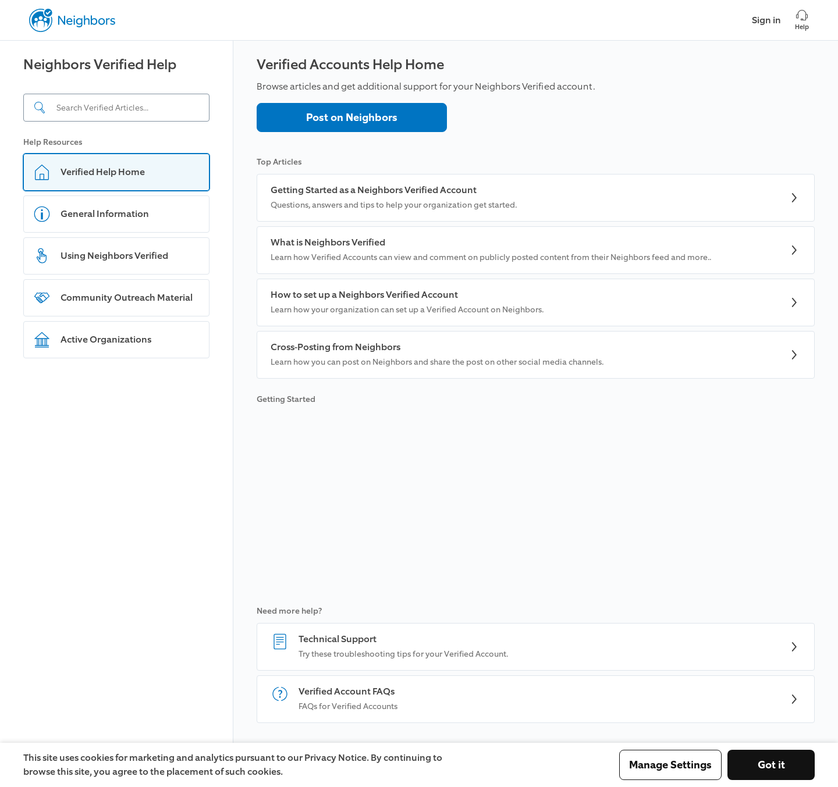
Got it (771, 765)
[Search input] (116, 108)
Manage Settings (670, 765)
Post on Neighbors (351, 117)
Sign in (766, 20)
